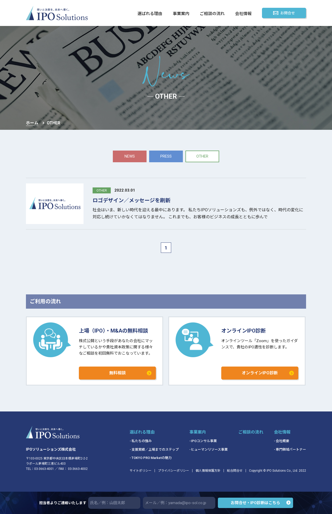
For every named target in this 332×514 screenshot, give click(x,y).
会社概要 (282, 441)
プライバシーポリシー (173, 470)
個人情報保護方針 (208, 470)
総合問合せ (235, 470)
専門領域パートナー (291, 449)
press (166, 156)
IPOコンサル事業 (204, 441)
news (130, 156)
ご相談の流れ (212, 14)
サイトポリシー (140, 470)
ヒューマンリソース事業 (209, 449)
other (202, 156)
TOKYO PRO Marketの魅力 (152, 458)
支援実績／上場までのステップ (155, 449)
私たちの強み (142, 441)
